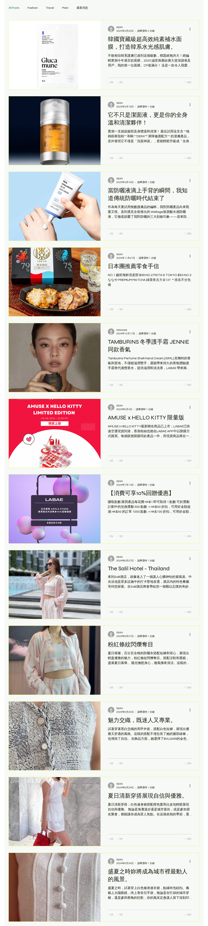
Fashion (32, 7)
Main (65, 7)
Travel (50, 7)
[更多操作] (191, 29)
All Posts (14, 7)
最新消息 (82, 7)
